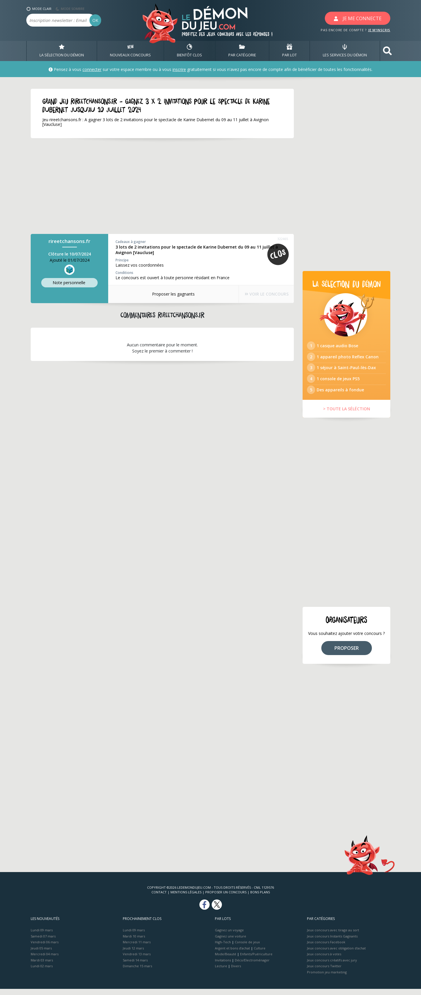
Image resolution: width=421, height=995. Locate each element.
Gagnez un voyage (229, 936)
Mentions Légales (185, 898)
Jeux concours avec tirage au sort (333, 936)
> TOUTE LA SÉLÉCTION (346, 415)
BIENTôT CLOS (189, 51)
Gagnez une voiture (230, 942)
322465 (282, 239)
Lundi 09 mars (42, 936)
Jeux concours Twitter (324, 972)
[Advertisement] (162, 186)
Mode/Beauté (225, 960)
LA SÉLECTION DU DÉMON (61, 51)
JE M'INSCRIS (379, 30)
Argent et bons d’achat (232, 954)
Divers (236, 972)
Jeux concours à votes (324, 960)
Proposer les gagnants (169, 294)
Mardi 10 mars (134, 942)
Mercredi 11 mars (137, 948)
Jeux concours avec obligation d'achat (336, 954)
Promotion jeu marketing (327, 978)
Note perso (70, 283)
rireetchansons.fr (69, 241)
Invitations (223, 966)
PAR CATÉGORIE (242, 51)
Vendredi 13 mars (137, 960)
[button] (387, 51)
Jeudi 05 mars (41, 954)
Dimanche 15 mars (137, 972)
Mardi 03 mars (42, 966)
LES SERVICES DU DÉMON (345, 51)
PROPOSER (346, 654)
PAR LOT (289, 51)
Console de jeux (247, 948)
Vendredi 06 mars (44, 948)
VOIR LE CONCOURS (263, 294)
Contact (159, 898)
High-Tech (223, 948)
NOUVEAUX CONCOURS (130, 51)
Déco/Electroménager (252, 966)
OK (95, 20)
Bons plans (260, 898)
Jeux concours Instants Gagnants (332, 942)
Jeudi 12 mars (133, 954)
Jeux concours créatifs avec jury (332, 966)
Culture (259, 954)
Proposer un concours (225, 898)
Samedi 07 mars (43, 942)
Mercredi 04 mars (44, 960)
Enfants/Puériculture (256, 960)
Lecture (221, 972)
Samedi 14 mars (135, 966)
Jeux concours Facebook (326, 948)
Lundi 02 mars (42, 972)
